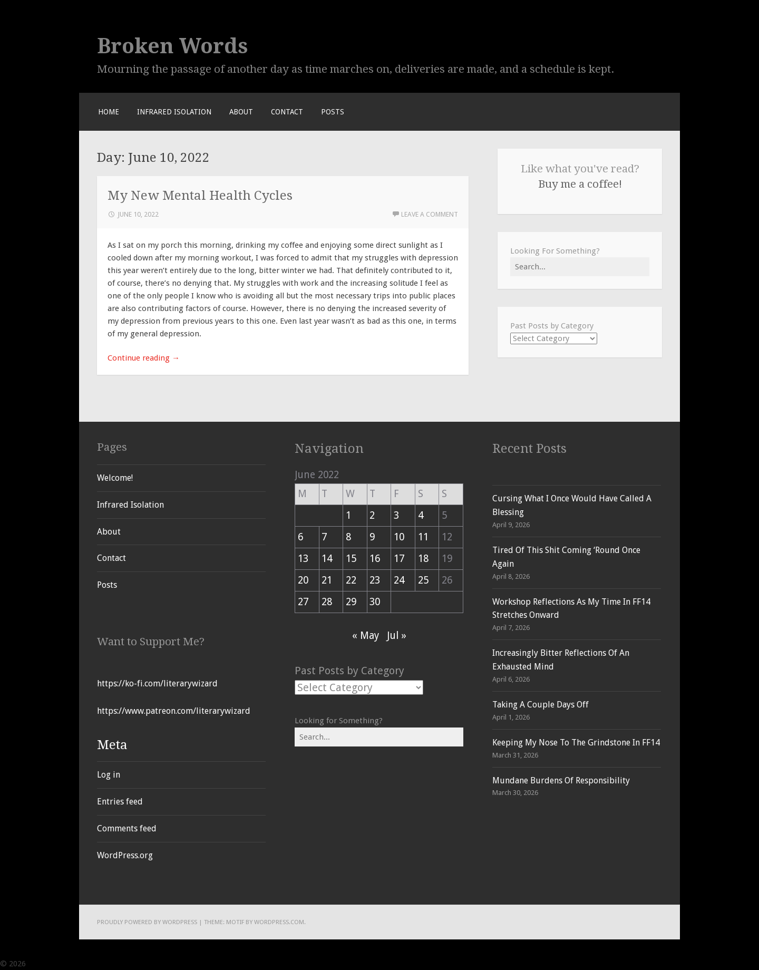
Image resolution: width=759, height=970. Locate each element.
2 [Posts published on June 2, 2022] (372, 515)
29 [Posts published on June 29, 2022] (351, 602)
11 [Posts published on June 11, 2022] (423, 537)
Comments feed (127, 828)
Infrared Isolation (174, 112)
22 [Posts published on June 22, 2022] (351, 580)
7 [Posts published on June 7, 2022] (324, 537)
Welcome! (115, 478)
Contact (287, 112)
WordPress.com (279, 922)
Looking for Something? (339, 720)
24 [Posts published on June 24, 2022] (399, 580)
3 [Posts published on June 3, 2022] (396, 515)
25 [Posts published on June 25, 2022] (423, 580)
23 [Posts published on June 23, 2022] (374, 580)
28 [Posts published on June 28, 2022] (327, 602)
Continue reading (144, 358)
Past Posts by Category (551, 326)
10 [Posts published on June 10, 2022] (399, 537)
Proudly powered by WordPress (147, 922)
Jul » (396, 635)
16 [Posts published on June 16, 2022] (374, 558)
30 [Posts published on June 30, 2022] (374, 602)
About (241, 112)
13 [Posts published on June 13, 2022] (303, 558)
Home (108, 112)
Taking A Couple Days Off (540, 705)
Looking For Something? (555, 251)
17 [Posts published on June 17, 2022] (399, 558)
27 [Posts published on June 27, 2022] (303, 602)
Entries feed (120, 802)
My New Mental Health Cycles (200, 195)
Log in (108, 775)
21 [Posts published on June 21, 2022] (327, 580)
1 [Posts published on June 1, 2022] (348, 515)
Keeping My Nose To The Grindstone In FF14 (576, 743)
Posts (332, 112)
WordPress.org (125, 855)
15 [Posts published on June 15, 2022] (351, 558)
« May (365, 635)
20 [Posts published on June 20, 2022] (303, 580)
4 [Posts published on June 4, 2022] (420, 515)
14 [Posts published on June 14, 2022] (327, 558)
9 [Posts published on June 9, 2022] (372, 537)
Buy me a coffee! (580, 184)
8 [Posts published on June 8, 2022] (348, 537)
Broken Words (172, 46)
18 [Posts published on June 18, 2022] (423, 558)
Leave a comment (429, 214)
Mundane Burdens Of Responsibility (561, 780)
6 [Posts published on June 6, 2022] (300, 537)
